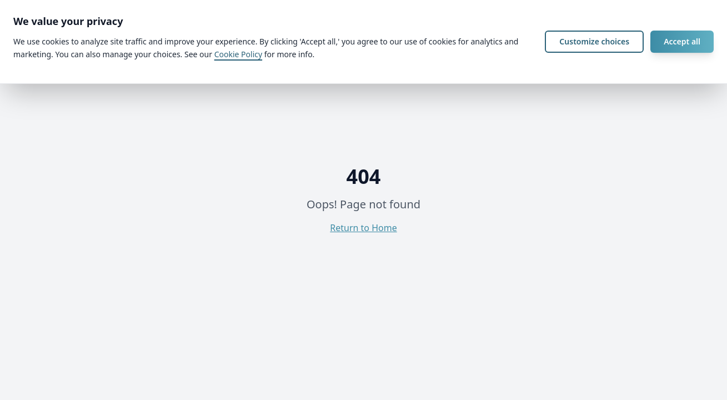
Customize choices (594, 41)
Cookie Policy (238, 54)
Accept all (682, 41)
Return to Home (363, 228)
